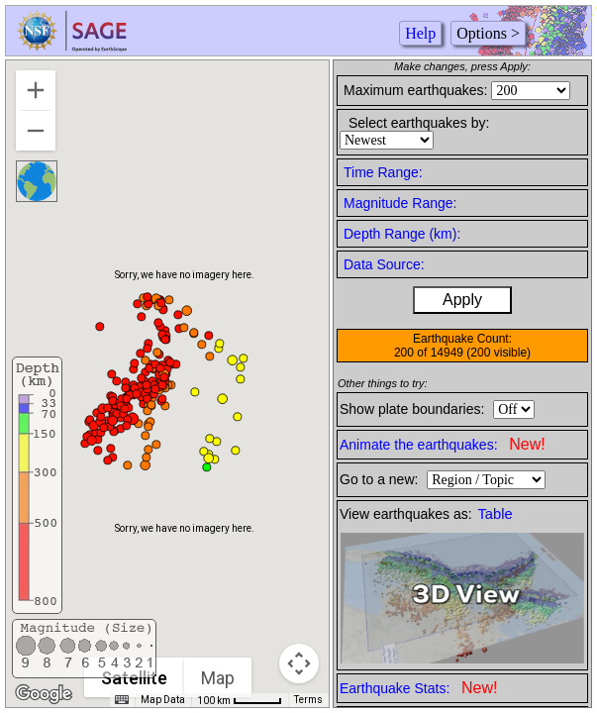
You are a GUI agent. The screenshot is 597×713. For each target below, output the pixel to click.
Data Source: (384, 264)
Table (495, 514)
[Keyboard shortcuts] (122, 700)
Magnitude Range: (400, 203)
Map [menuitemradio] (219, 677)
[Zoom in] (35, 90)
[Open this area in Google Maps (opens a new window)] (43, 694)
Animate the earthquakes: (443, 444)
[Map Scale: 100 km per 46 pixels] (239, 700)
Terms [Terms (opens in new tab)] (308, 699)
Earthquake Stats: (418, 687)
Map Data (163, 699)
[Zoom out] (35, 131)
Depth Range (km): (402, 234)
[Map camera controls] (299, 663)
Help (420, 33)
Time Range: (383, 172)
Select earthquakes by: (418, 123)
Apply (462, 299)
